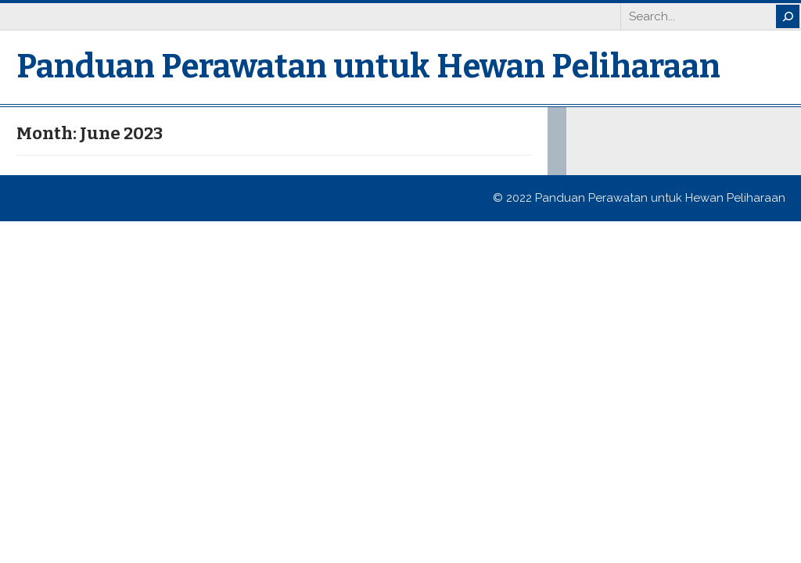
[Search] (787, 16)
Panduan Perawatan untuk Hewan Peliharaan (368, 66)
